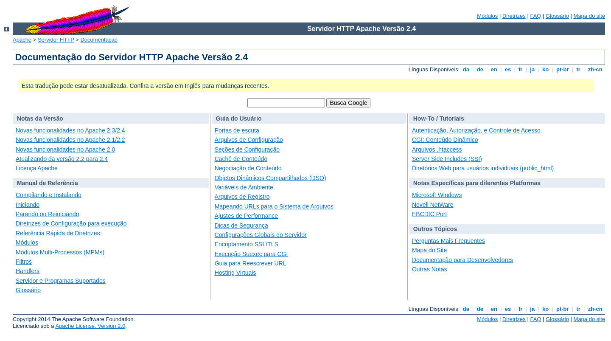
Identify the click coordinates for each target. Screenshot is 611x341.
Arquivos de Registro (242, 196)
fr (520, 69)
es (508, 69)
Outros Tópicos (435, 228)
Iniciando (27, 204)
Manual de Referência (47, 183)
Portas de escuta (237, 130)
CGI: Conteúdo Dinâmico (445, 139)
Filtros (24, 261)
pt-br (562, 69)
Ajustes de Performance (246, 215)
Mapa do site (589, 16)
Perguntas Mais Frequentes (448, 240)
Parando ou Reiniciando (47, 214)
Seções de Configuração (247, 149)
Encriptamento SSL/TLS (246, 244)
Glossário (557, 16)
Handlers (27, 271)
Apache (22, 40)
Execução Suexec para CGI (251, 254)
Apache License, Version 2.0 (90, 326)
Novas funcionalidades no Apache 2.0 (65, 149)
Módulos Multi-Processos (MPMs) (60, 252)
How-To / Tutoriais (438, 118)
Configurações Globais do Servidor (261, 234)
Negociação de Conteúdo (248, 168)
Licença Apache (37, 168)
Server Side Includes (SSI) (447, 158)
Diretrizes (514, 16)
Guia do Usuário (238, 118)
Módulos (487, 16)
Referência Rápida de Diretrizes (58, 233)
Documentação (98, 40)
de (480, 69)
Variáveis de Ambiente (244, 187)
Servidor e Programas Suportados (61, 280)
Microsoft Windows (437, 195)
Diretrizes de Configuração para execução (71, 223)
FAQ (535, 16)
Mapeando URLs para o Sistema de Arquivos (274, 206)
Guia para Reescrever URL (250, 263)
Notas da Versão (40, 118)
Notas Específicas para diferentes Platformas (477, 183)
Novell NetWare (433, 204)
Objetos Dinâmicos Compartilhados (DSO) (270, 178)
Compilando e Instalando (48, 195)
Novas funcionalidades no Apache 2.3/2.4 (70, 130)
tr (578, 69)
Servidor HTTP (56, 40)
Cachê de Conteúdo (241, 158)
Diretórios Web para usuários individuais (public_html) (483, 168)
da (466, 69)
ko (545, 69)
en (494, 69)
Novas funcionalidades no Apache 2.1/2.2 (70, 139)
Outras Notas (429, 269)
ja (532, 69)
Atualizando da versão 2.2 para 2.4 (62, 158)
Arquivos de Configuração (249, 139)
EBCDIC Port (429, 214)
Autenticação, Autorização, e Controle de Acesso (476, 130)
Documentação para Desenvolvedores (462, 259)
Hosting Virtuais (235, 272)
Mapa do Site (429, 250)
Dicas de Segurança (241, 225)
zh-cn (595, 69)
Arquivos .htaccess (437, 149)
